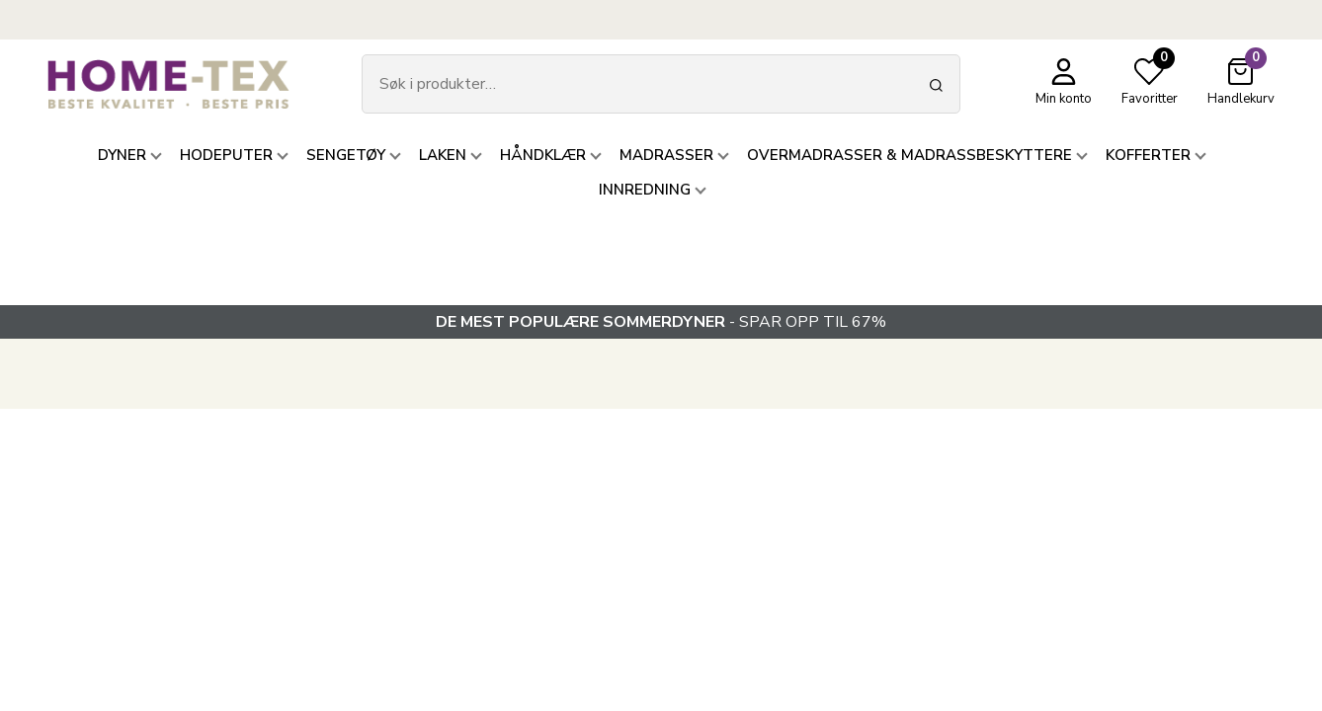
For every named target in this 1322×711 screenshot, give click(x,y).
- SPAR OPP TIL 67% (661, 322)
